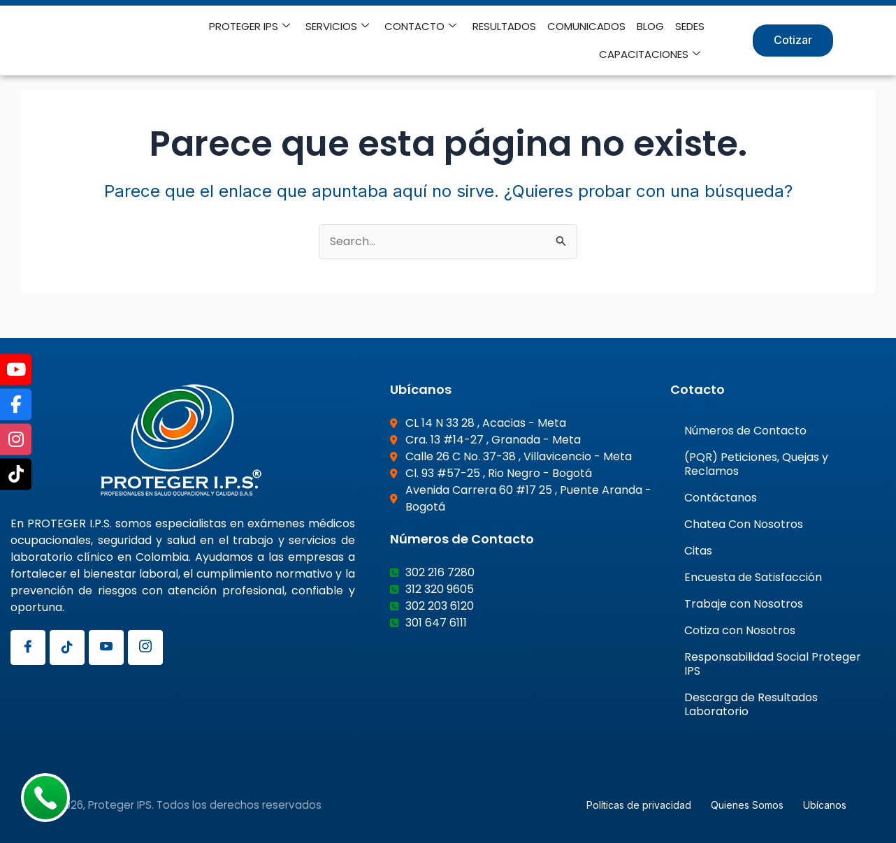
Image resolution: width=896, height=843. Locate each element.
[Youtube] (106, 646)
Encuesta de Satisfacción (753, 577)
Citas (698, 550)
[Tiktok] (67, 646)
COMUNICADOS (587, 26)
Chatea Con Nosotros (743, 523)
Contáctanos (720, 497)
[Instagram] (145, 646)
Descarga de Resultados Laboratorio (751, 704)
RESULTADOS (505, 26)
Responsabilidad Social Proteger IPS (772, 663)
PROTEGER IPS (250, 26)
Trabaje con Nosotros (743, 603)
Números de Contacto (745, 430)
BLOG (651, 26)
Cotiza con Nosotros (739, 630)
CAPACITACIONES (650, 54)
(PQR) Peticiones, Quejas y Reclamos (756, 463)
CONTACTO (422, 26)
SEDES (690, 26)
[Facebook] (27, 646)
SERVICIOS (338, 26)
